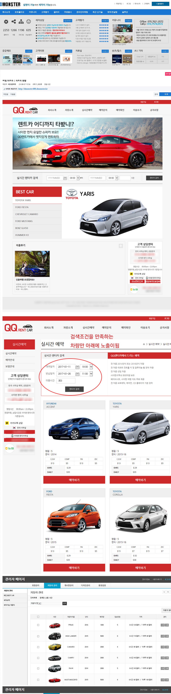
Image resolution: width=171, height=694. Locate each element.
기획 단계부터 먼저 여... (83, 28)
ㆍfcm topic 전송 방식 (83, 55)
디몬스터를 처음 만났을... (84, 39)
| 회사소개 (136, 4)
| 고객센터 (145, 4)
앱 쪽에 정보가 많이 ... (83, 36)
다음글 (13, 94)
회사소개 (6, 12)
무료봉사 (68, 12)
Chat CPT (140, 56)
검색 (156, 94)
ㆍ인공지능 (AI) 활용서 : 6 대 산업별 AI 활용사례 (92, 61)
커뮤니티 (33, 12)
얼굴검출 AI (140, 61)
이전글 (5, 94)
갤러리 (56, 12)
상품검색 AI (151, 56)
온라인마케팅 (82, 12)
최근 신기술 (98, 12)
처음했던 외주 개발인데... (84, 41)
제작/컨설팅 (112, 12)
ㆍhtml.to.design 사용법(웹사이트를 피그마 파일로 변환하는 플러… (92, 63)
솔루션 (125, 12)
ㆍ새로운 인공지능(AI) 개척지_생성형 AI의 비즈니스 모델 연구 (91, 58)
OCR (151, 61)
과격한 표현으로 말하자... (84, 33)
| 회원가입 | (119, 4)
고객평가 (45, 12)
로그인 (129, 4)
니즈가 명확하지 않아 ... (83, 25)
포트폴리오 (19, 12)
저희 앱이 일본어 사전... (83, 30)
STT (163, 61)
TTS (163, 56)
